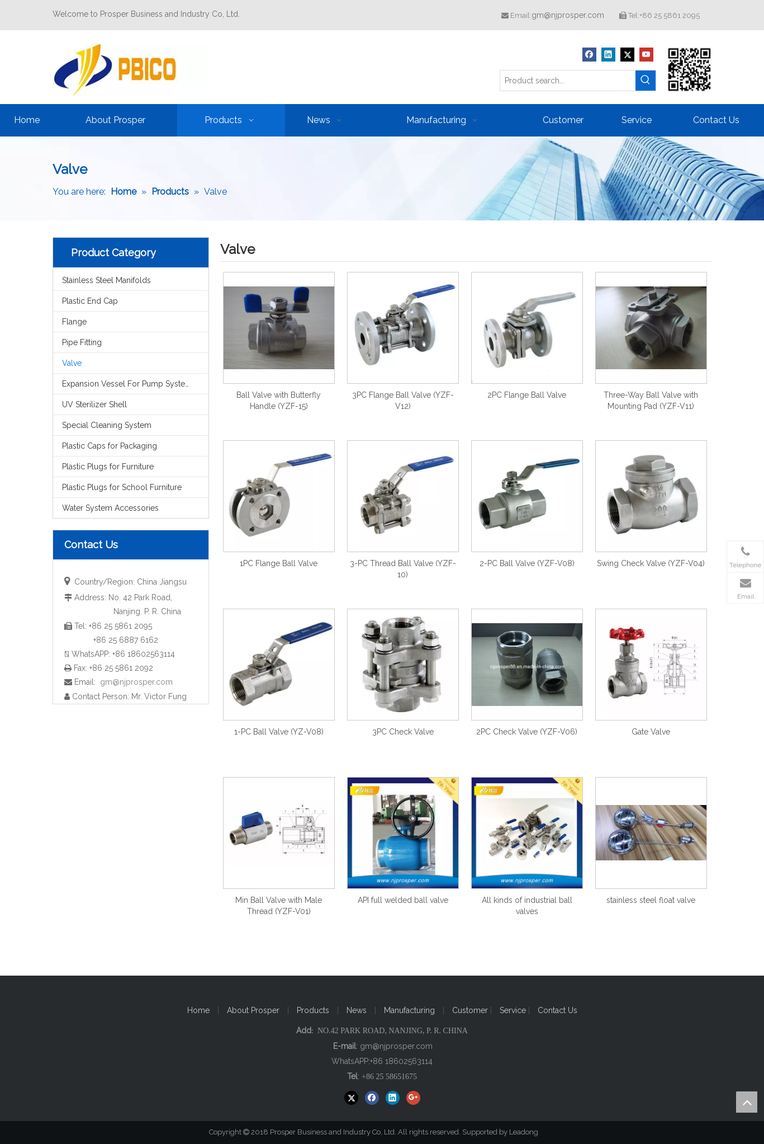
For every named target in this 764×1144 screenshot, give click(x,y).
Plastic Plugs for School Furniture (122, 487)
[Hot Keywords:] (645, 80)
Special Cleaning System (106, 425)
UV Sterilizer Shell (94, 404)
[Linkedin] (608, 55)
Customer (471, 1010)
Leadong (528, 1132)
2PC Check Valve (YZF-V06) (526, 731)
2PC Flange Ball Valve (526, 394)
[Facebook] (589, 55)
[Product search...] (567, 80)
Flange (74, 321)
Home (198, 1010)
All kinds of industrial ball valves (527, 906)
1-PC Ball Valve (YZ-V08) (279, 731)
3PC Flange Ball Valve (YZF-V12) (403, 400)
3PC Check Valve (403, 731)
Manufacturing (409, 1010)
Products (313, 1010)
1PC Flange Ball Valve (278, 563)
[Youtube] (646, 55)
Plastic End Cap (90, 300)
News (357, 1010)
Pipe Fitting (82, 342)
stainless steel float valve (650, 900)
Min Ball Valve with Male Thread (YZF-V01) (278, 906)
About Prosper (253, 1010)
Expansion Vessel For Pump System (127, 383)
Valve (72, 363)
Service (514, 1010)
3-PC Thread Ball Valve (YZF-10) (403, 569)
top (746, 1102)
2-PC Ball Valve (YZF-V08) (527, 563)
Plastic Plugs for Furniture (108, 466)
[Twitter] (627, 55)
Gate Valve (651, 731)
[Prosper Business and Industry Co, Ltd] (689, 69)
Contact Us (557, 1010)
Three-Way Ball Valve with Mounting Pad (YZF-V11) (651, 400)
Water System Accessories (110, 507)
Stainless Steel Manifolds (106, 280)
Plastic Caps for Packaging (109, 445)
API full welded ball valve (403, 900)
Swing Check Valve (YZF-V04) (651, 563)
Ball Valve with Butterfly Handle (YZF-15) (278, 400)
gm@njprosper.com (568, 15)
